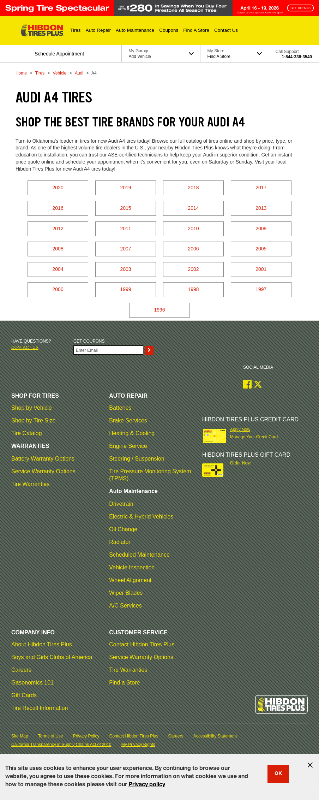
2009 (260, 228)
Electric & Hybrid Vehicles (141, 517)
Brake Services (128, 420)
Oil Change (123, 529)
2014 (193, 208)
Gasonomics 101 (32, 683)
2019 (125, 187)
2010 (193, 228)
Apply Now (240, 429)
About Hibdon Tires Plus (41, 644)
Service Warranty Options (43, 471)
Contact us (24, 347)
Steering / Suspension (136, 459)
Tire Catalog (26, 433)
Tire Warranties (30, 484)
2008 (58, 248)
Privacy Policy (86, 736)
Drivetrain (121, 504)
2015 (125, 208)
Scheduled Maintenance (139, 555)
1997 (260, 289)
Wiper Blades (126, 593)
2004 (58, 269)
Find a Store (124, 683)
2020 (58, 187)
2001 (260, 269)
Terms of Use (50, 736)
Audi (79, 73)
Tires (39, 73)
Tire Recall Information (39, 708)
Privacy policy (146, 785)
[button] (75, 30)
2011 (125, 228)
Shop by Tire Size (33, 420)
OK (278, 773)
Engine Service (128, 446)
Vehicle (60, 73)
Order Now (240, 463)
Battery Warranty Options (42, 459)
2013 (260, 208)
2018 (193, 187)
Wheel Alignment (130, 580)
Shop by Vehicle (31, 408)
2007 (125, 248)
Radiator (119, 542)
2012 (58, 228)
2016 (58, 208)
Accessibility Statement (215, 736)
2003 (125, 269)
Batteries (120, 408)
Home (21, 73)
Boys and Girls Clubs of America (51, 657)
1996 (159, 310)
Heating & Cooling (132, 433)
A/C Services (125, 606)
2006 (193, 248)
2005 (260, 248)
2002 (193, 269)
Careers (21, 670)
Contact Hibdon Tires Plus (141, 644)
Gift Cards (24, 695)
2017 (260, 187)
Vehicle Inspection (132, 567)
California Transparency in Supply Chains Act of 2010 (61, 744)
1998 (193, 289)
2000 (58, 289)
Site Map (19, 736)
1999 (125, 289)
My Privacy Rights (138, 744)
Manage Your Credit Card (254, 436)
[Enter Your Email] (108, 350)
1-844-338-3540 (297, 56)
